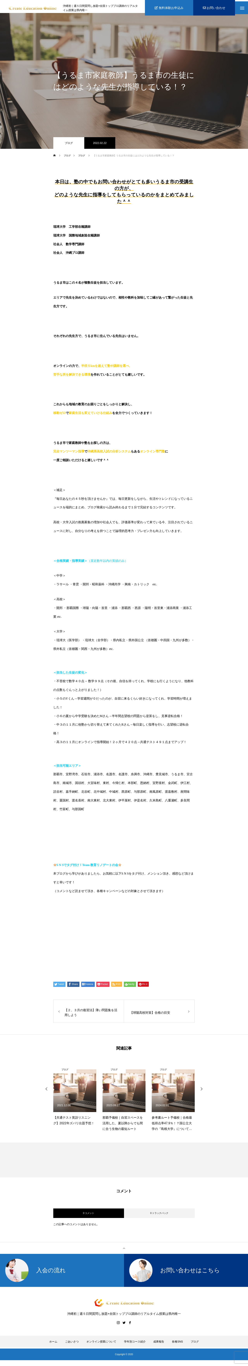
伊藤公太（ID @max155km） (85, 938)
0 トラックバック (159, 1215)
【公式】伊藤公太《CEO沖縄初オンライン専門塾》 (104, 923)
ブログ (69, 145)
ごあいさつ (72, 1344)
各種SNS (177, 1344)
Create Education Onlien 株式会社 (90, 953)
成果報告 (158, 1344)
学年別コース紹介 (135, 1344)
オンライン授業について (101, 1344)
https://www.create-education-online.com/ (87, 908)
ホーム (53, 1344)
